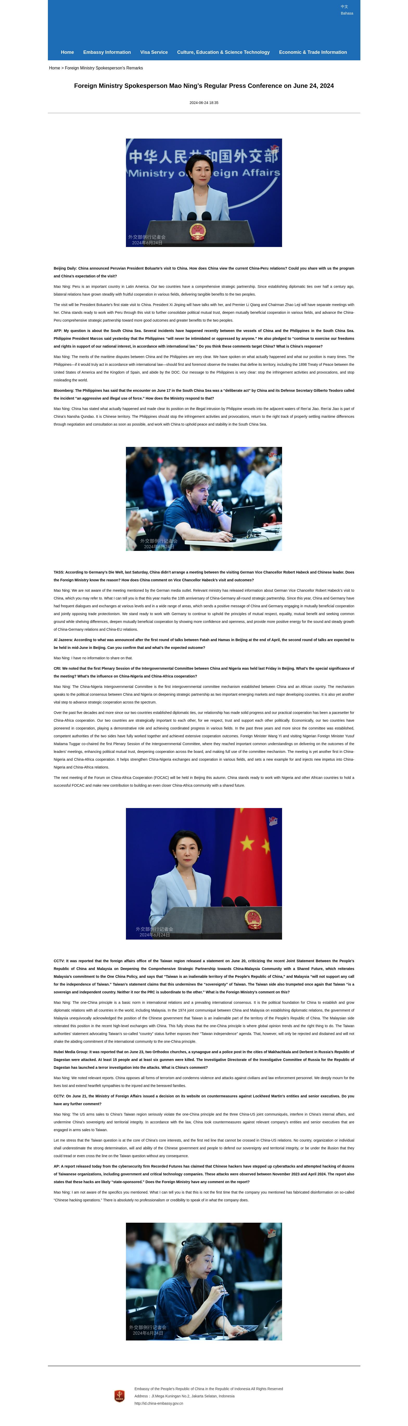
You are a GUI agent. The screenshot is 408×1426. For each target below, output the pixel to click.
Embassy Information (107, 52)
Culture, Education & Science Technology (223, 52)
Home (67, 52)
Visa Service (154, 52)
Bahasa (347, 13)
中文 (344, 6)
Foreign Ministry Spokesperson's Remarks (104, 68)
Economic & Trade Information (313, 52)
